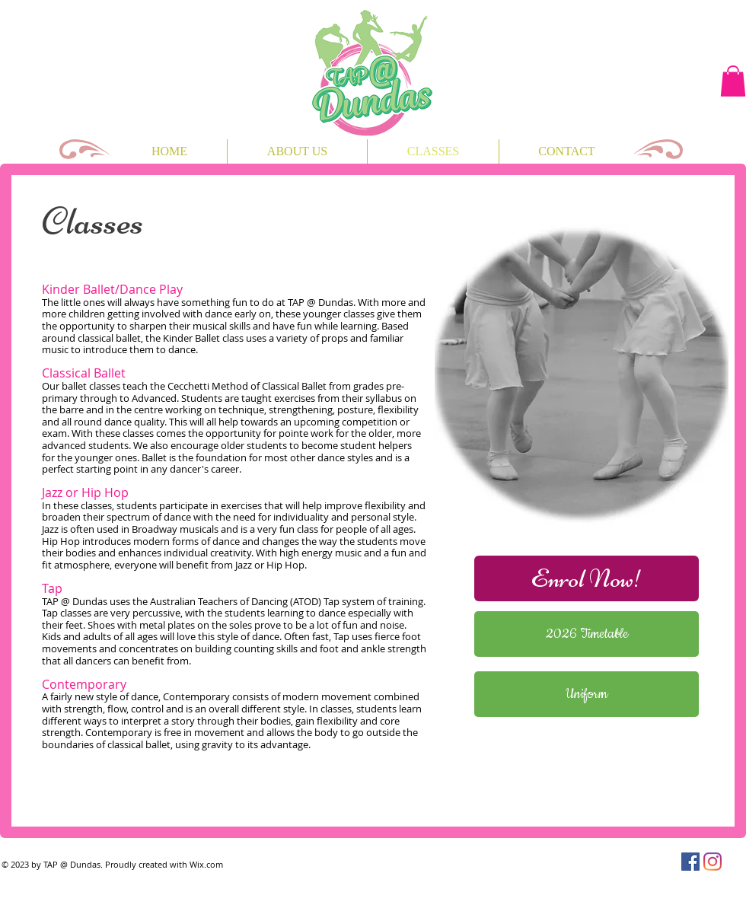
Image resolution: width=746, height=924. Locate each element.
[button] (733, 81)
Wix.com (206, 864)
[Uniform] (586, 694)
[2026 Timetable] (586, 634)
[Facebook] (690, 861)
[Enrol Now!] (586, 578)
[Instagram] (712, 861)
